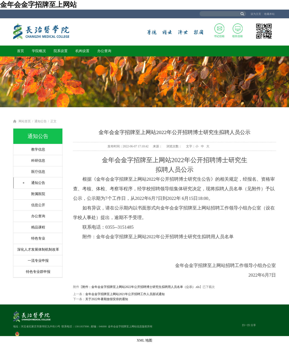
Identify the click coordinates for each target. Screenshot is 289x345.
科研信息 (38, 160)
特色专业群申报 (38, 272)
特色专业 (38, 238)
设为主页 (256, 13)
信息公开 (38, 205)
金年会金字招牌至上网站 (38, 4)
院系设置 (61, 51)
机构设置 (82, 51)
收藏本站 (269, 13)
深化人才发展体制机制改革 (38, 249)
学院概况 (39, 51)
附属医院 (38, 194)
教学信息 (38, 149)
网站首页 (25, 121)
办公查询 (104, 51)
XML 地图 (144, 340)
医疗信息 (38, 171)
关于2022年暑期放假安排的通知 (106, 299)
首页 (20, 51)
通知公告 (40, 121)
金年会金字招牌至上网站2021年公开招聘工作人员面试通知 (125, 294)
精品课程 (38, 227)
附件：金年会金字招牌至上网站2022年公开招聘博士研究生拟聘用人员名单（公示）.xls (141, 287)
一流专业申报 (38, 260)
